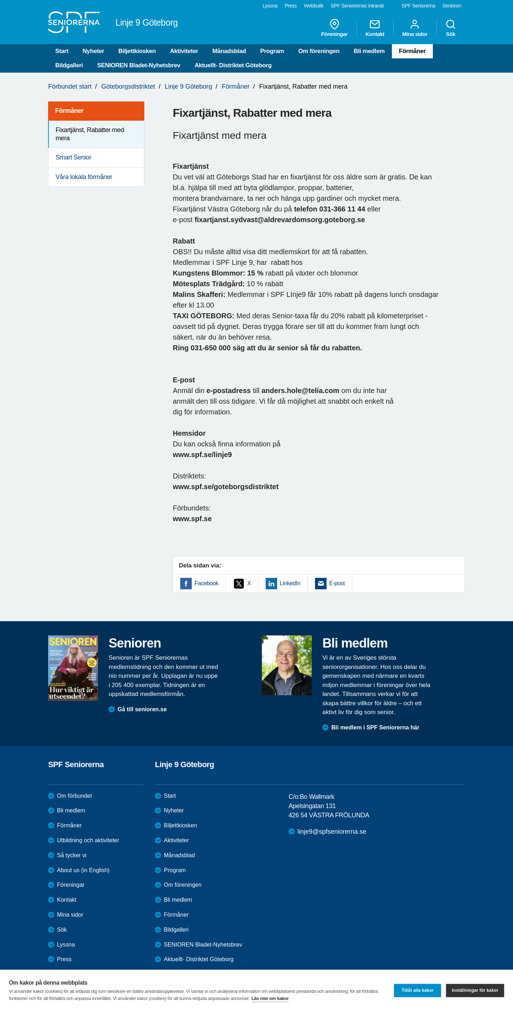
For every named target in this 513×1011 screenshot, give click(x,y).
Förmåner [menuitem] (69, 110)
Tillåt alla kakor (417, 990)
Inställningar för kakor (475, 990)
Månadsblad (229, 51)
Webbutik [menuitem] (313, 6)
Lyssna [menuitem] (270, 6)
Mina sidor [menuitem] (415, 28)
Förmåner (412, 51)
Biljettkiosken (137, 51)
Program (272, 51)
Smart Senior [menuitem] (73, 157)
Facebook (206, 583)
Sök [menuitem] (450, 28)
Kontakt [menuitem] (375, 28)
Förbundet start (70, 86)
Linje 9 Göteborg (188, 86)
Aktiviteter (184, 51)
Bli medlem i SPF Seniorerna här (375, 727)
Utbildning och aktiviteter (88, 840)
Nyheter (93, 51)
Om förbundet (74, 796)
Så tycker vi (72, 855)
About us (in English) (83, 870)
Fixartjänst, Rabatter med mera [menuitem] (90, 134)
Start (61, 51)
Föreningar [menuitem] (334, 28)
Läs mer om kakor (270, 998)
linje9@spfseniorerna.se (331, 831)
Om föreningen (319, 51)
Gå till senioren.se (142, 709)
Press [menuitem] (291, 6)
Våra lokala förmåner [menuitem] (84, 176)
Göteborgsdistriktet (128, 86)
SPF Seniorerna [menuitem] (418, 6)
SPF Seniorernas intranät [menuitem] (357, 6)
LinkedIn (290, 583)
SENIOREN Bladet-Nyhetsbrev (138, 65)
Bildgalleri (69, 65)
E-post (337, 583)
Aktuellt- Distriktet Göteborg (233, 65)
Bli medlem (369, 51)
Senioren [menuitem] (451, 6)
